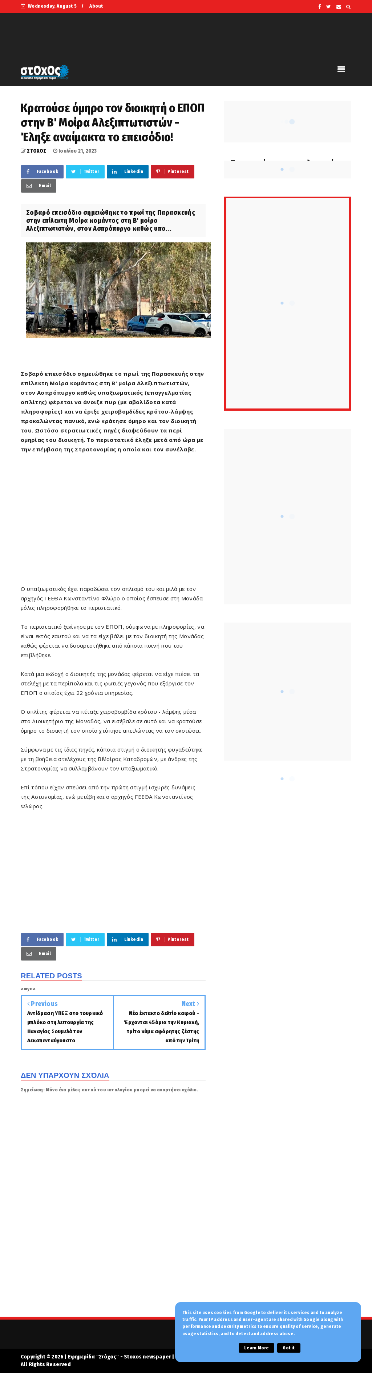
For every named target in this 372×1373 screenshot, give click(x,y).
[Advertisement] (113, 524)
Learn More (256, 1347)
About (96, 6)
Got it (289, 1347)
